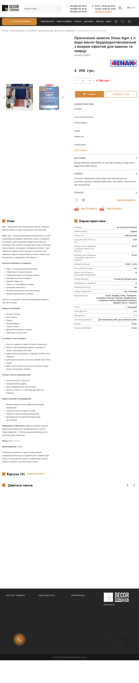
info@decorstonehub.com (116, 615)
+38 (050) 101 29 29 (78, 9)
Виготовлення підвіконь (49, 620)
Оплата (77, 21)
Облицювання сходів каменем (52, 595)
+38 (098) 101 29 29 (78, 6)
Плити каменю (12, 614)
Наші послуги (47, 21)
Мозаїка (9, 595)
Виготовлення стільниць (49, 599)
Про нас (100, 21)
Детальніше (80, 145)
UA (128, 7)
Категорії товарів (19, 21)
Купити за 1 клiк (121, 89)
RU (134, 7)
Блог (108, 21)
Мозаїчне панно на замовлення (52, 609)
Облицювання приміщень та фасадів (51, 603)
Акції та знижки (64, 21)
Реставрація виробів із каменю (52, 613)
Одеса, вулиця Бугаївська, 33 (118, 620)
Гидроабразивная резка (49, 616)
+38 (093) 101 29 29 (78, 12)
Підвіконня (10, 610)
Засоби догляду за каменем (18, 599)
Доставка (88, 21)
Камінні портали (13, 602)
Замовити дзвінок (103, 12)
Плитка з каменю (13, 606)
